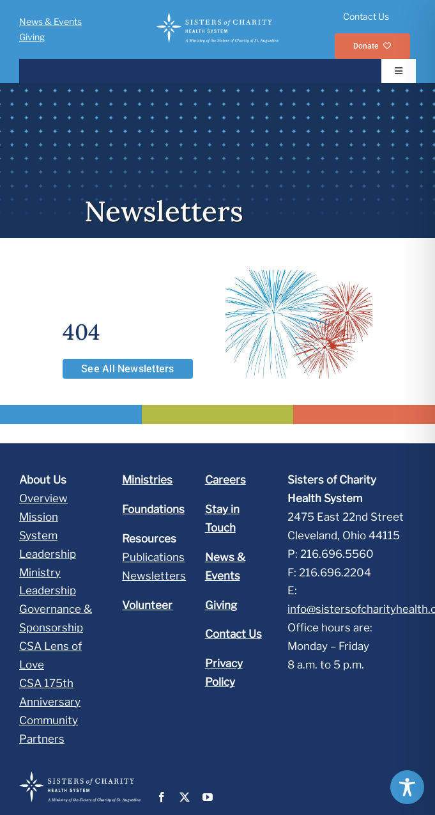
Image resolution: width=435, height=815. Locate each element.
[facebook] (161, 797)
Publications (153, 557)
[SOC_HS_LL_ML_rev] (217, 18)
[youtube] (207, 797)
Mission (38, 516)
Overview (43, 498)
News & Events (50, 21)
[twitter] (184, 797)
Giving (32, 36)
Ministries (147, 479)
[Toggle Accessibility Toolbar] (407, 787)
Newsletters (154, 575)
